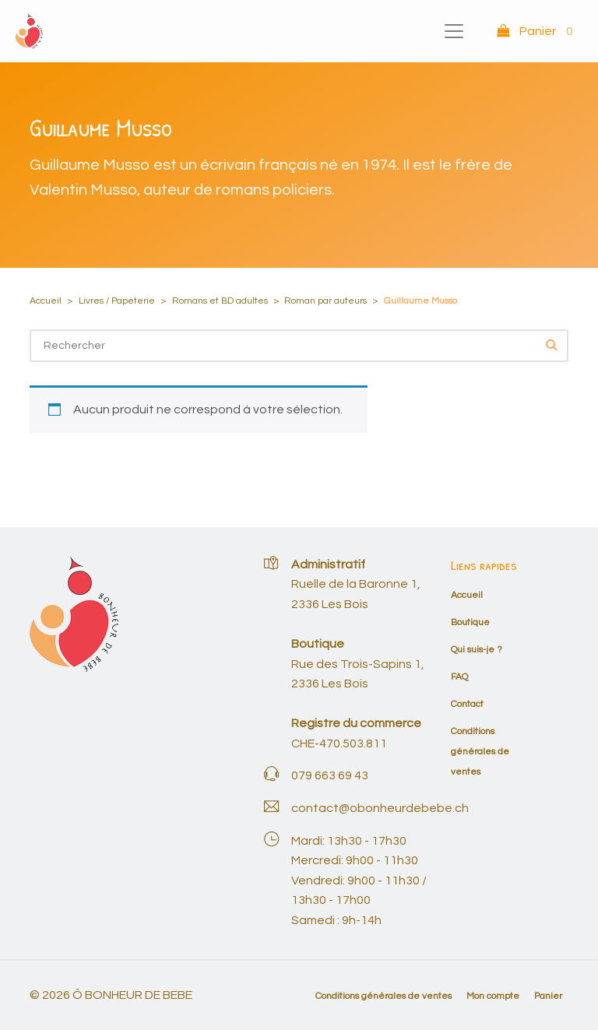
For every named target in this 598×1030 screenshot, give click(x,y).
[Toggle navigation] (454, 31)
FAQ (459, 677)
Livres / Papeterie (117, 301)
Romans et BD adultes (220, 301)
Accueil (46, 301)
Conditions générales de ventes (480, 751)
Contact (467, 704)
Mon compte (492, 996)
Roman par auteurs (325, 301)
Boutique (470, 622)
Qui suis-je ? (476, 650)
